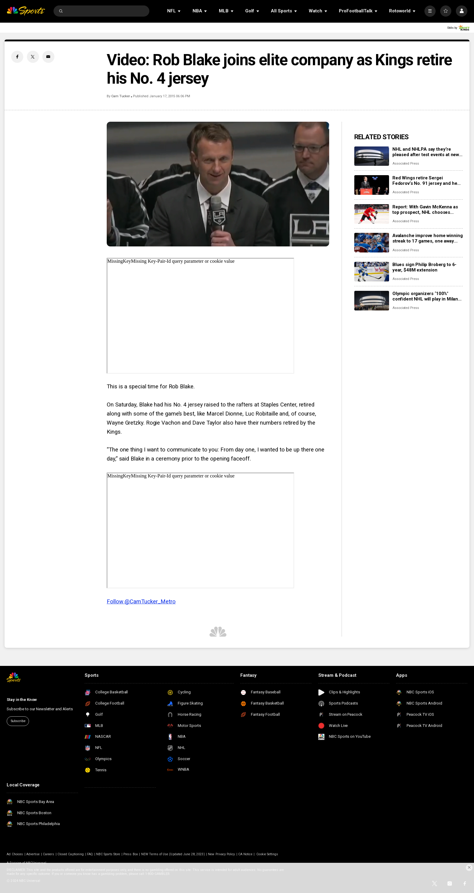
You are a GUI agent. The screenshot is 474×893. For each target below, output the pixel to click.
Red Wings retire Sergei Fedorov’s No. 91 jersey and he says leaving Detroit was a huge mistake (424, 180)
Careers (48, 854)
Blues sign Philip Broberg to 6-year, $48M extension (424, 267)
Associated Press (405, 163)
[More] (430, 11)
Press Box (130, 854)
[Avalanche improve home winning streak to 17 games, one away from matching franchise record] (371, 242)
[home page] (26, 11)
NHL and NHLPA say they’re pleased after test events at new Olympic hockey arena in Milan (425, 151)
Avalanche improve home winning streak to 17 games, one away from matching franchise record (427, 238)
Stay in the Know (22, 699)
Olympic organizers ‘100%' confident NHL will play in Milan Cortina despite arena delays (425, 296)
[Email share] (48, 57)
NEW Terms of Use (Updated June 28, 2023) (173, 854)
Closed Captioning (70, 854)
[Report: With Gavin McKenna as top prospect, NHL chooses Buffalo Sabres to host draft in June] (371, 214)
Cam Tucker (120, 96)
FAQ (90, 854)
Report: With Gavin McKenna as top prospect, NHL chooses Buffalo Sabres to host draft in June (425, 209)
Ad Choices (15, 854)
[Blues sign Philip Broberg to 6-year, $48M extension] (371, 271)
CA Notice (245, 854)
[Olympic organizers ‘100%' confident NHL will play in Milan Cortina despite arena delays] (371, 300)
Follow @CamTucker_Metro (141, 601)
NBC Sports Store (108, 854)
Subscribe (18, 721)
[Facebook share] (17, 57)
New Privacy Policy (221, 854)
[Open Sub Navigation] (179, 11)
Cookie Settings (267, 854)
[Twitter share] (33, 57)
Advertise (33, 854)
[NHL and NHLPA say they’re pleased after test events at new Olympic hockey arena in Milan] (371, 156)
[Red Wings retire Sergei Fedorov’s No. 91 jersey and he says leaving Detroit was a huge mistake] (371, 185)
